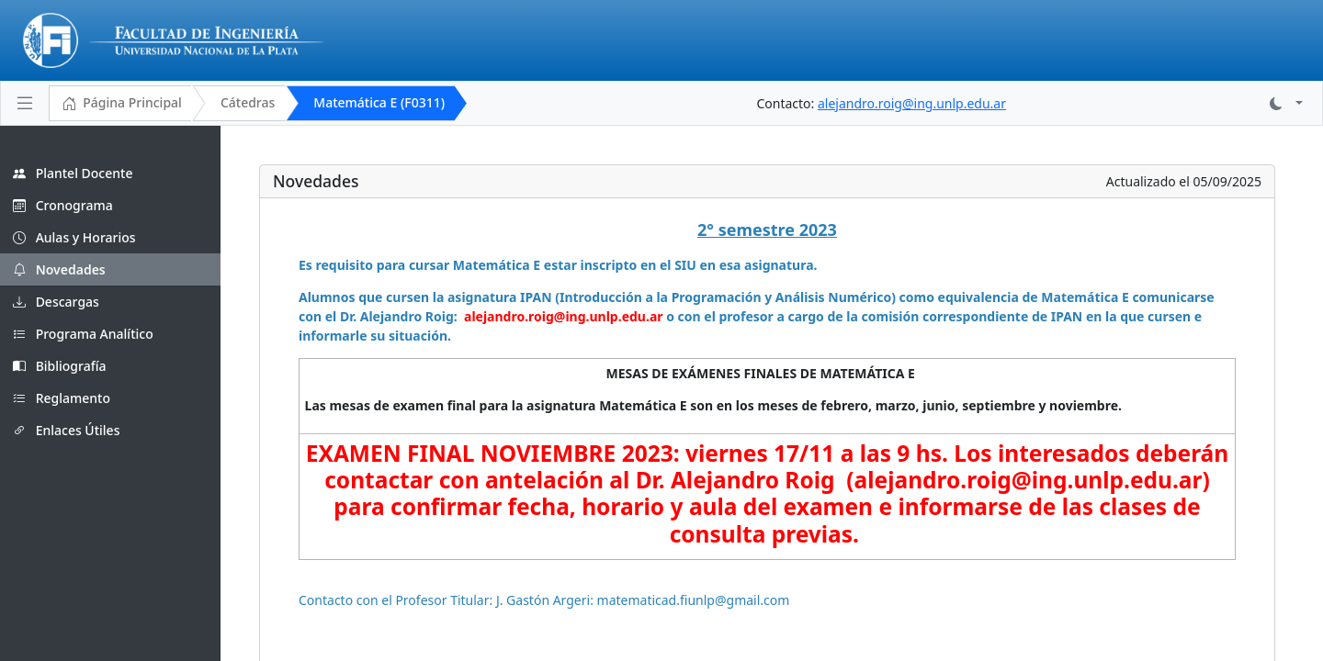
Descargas (56, 301)
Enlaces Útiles (66, 430)
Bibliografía (60, 366)
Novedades (59, 269)
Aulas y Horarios (74, 237)
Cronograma (63, 205)
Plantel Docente (72, 173)
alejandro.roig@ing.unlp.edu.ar (912, 103)
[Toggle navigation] (25, 102)
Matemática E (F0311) (379, 102)
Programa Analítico (83, 333)
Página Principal (122, 104)
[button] (1286, 103)
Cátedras (247, 102)
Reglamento (61, 398)
